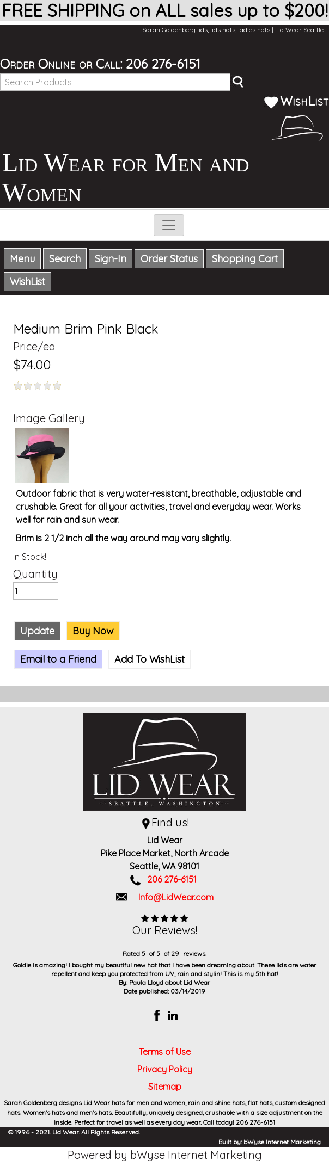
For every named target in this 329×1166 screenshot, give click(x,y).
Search (65, 258)
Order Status (169, 258)
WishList (296, 100)
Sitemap (164, 1086)
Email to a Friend (58, 659)
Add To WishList (149, 659)
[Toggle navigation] (169, 225)
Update (37, 631)
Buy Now (93, 631)
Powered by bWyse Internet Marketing (165, 1155)
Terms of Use (165, 1051)
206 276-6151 (163, 63)
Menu (22, 258)
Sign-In (110, 258)
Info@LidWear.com (176, 897)
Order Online (37, 63)
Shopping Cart (245, 258)
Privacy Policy (164, 1069)
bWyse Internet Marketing (282, 1142)
